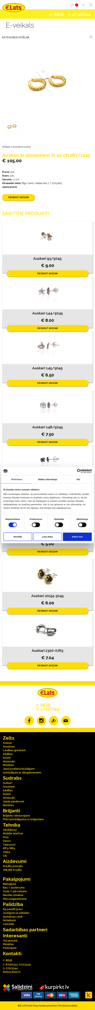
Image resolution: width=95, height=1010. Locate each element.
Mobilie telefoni (13, 833)
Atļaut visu (77, 536)
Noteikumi (9, 920)
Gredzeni (9, 746)
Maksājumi (9, 883)
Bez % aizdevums (14, 887)
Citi (5, 855)
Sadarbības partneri (25, 929)
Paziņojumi (9, 947)
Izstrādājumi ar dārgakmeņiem (22, 772)
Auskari (7, 742)
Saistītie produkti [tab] (25, 213)
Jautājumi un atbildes (16, 912)
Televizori (9, 844)
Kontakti (12, 953)
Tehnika (11, 825)
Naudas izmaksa (13, 895)
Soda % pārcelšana (15, 891)
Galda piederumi (13, 801)
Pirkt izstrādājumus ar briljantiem (23, 819)
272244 (81, 14)
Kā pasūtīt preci (12, 909)
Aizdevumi (14, 861)
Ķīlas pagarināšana (15, 898)
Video (6, 851)
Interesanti (15, 935)
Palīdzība (13, 904)
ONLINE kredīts (12, 869)
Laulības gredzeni (14, 750)
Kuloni (7, 757)
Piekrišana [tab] (16, 479)
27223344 (25, 964)
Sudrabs (12, 778)
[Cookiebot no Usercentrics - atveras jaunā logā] (79, 471)
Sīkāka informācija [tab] (47, 479)
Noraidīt (18, 536)
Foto (6, 837)
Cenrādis (8, 923)
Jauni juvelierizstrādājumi (18, 768)
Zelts (8, 738)
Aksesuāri (9, 761)
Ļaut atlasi (47, 536)
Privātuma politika (68, 1006)
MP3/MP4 (9, 848)
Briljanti (11, 810)
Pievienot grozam (18, 197)
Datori (7, 840)
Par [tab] (78, 479)
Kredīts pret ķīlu (13, 866)
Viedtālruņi (10, 829)
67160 (12, 964)
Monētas (8, 765)
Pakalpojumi (16, 879)
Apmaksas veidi (12, 916)
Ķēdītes (8, 753)
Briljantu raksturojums (16, 815)
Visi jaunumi (10, 940)
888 (59, 14)
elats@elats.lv (12, 971)
